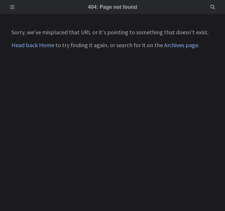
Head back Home (32, 45)
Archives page (181, 45)
